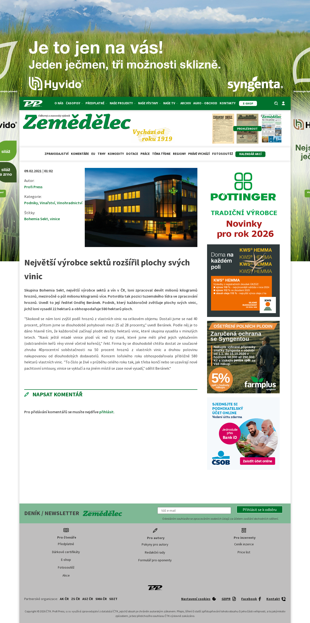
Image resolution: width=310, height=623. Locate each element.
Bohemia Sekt (36, 218)
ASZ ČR (87, 599)
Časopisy (74, 103)
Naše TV (170, 103)
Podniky (31, 202)
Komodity (116, 154)
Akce (66, 575)
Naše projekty (123, 103)
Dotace (132, 154)
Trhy (101, 154)
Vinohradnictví (69, 202)
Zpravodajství (57, 154)
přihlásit (106, 411)
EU (93, 154)
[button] (260, 509)
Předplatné (96, 103)
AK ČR (64, 599)
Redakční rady (155, 552)
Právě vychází (199, 154)
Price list (244, 552)
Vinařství (47, 202)
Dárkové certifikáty (66, 552)
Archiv (185, 103)
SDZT (113, 599)
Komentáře (80, 154)
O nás (58, 103)
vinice (55, 218)
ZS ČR (75, 599)
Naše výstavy (149, 103)
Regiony (179, 154)
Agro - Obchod (205, 103)
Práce (145, 154)
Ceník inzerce (244, 544)
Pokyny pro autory (155, 544)
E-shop (66, 559)
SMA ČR (101, 599)
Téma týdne (161, 154)
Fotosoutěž (222, 154)
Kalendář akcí (250, 154)
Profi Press (33, 186)
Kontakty (227, 103)
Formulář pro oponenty (155, 560)
